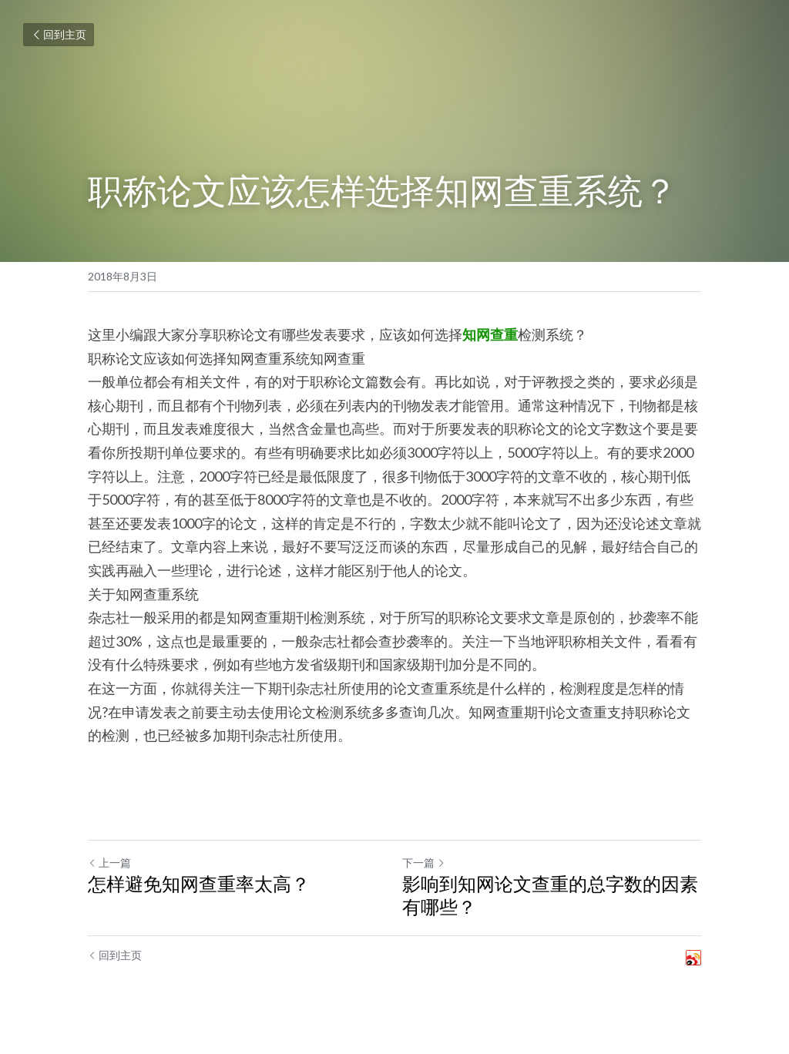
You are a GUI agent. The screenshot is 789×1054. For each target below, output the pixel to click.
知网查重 (490, 334)
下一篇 (423, 862)
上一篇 (109, 862)
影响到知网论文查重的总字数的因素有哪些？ (550, 895)
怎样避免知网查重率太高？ (199, 883)
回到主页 (58, 34)
